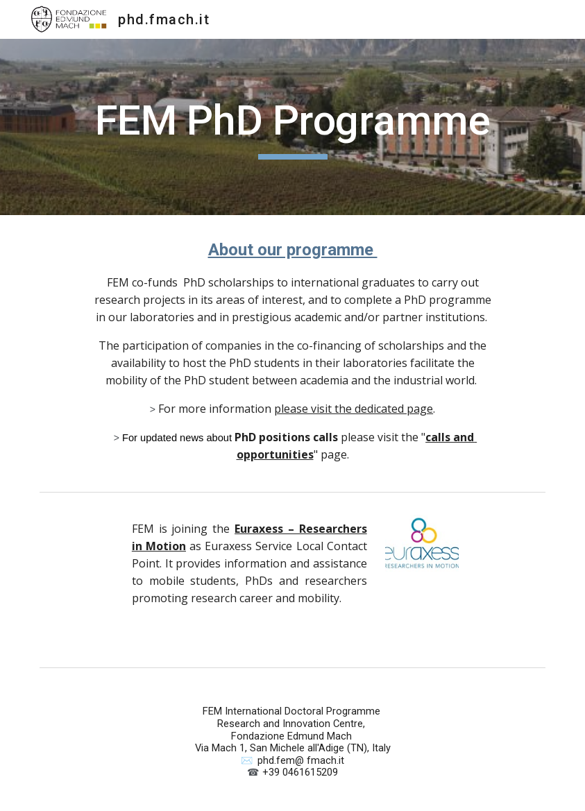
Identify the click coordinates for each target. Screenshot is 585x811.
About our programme (293, 249)
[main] (292, 127)
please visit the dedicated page (353, 408)
